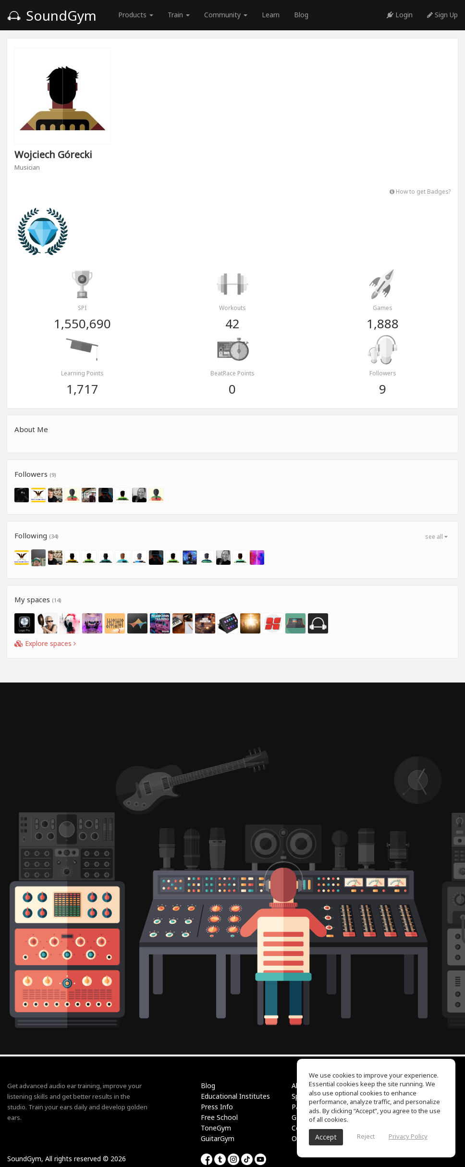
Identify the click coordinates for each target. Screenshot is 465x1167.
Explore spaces (45, 643)
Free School (219, 1117)
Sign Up (442, 14)
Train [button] (179, 14)
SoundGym (52, 15)
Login (400, 14)
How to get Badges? (420, 191)
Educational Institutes (235, 1096)
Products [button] (135, 14)
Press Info (217, 1106)
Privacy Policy (408, 1136)
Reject (366, 1136)
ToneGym (216, 1127)
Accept (326, 1137)
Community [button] (225, 14)
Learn (271, 14)
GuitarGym (217, 1138)
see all (436, 537)
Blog (301, 14)
